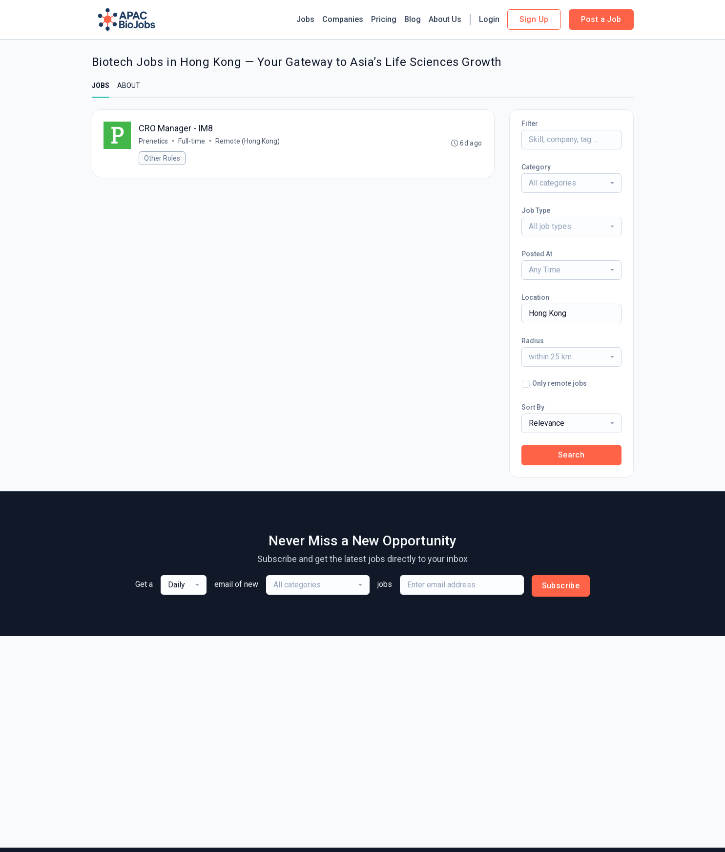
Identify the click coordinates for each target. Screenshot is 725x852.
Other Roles (163, 158)
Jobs (305, 19)
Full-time (192, 141)
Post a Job (601, 19)
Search (571, 454)
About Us (445, 19)
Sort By (532, 407)
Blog (412, 19)
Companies (342, 19)
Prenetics (153, 141)
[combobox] (571, 183)
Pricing (383, 19)
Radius (532, 341)
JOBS (100, 85)
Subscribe (561, 585)
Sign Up (534, 19)
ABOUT (128, 85)
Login (489, 19)
